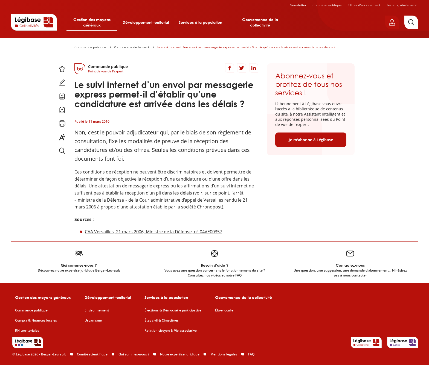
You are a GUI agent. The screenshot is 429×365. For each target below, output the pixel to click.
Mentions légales (223, 354)
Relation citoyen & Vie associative (170, 330)
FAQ (251, 354)
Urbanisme (93, 320)
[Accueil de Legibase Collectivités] (34, 22)
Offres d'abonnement (364, 5)
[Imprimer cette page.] (62, 123)
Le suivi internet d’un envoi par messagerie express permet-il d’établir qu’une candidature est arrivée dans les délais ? (246, 47)
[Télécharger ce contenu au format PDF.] (62, 96)
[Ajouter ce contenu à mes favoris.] (62, 68)
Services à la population (200, 22)
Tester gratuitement (401, 5)
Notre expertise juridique (179, 354)
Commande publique (90, 47)
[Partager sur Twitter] (241, 68)
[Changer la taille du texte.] (62, 137)
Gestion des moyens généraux (92, 22)
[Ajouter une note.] (62, 82)
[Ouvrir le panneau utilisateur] (392, 22)
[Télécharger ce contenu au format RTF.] (62, 109)
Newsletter (298, 5)
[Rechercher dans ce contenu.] (62, 150)
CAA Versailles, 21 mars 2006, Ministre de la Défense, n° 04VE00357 (153, 232)
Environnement (97, 310)
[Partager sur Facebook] (229, 68)
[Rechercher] (411, 22)
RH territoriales (27, 330)
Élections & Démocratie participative (172, 310)
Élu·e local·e (224, 310)
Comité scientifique (327, 5)
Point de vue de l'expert (131, 47)
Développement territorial (146, 22)
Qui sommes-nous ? (133, 354)
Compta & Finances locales (36, 320)
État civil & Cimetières (161, 320)
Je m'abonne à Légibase (311, 139)
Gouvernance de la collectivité (260, 22)
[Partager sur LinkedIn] (253, 68)
